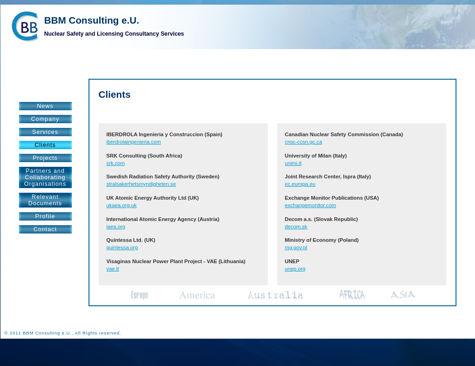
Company (45, 119)
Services (45, 132)
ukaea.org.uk (122, 205)
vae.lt (113, 268)
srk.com (116, 163)
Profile (45, 216)
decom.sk (296, 226)
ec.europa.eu (300, 184)
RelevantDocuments (45, 200)
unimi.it (293, 163)
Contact (45, 229)
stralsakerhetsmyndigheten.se (141, 184)
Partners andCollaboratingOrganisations (45, 177)
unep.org (295, 268)
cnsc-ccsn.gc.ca (303, 142)
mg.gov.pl (296, 247)
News (45, 106)
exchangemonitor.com (310, 205)
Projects (45, 158)
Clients (45, 145)
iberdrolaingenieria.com (134, 142)
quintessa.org (122, 247)
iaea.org (116, 226)
